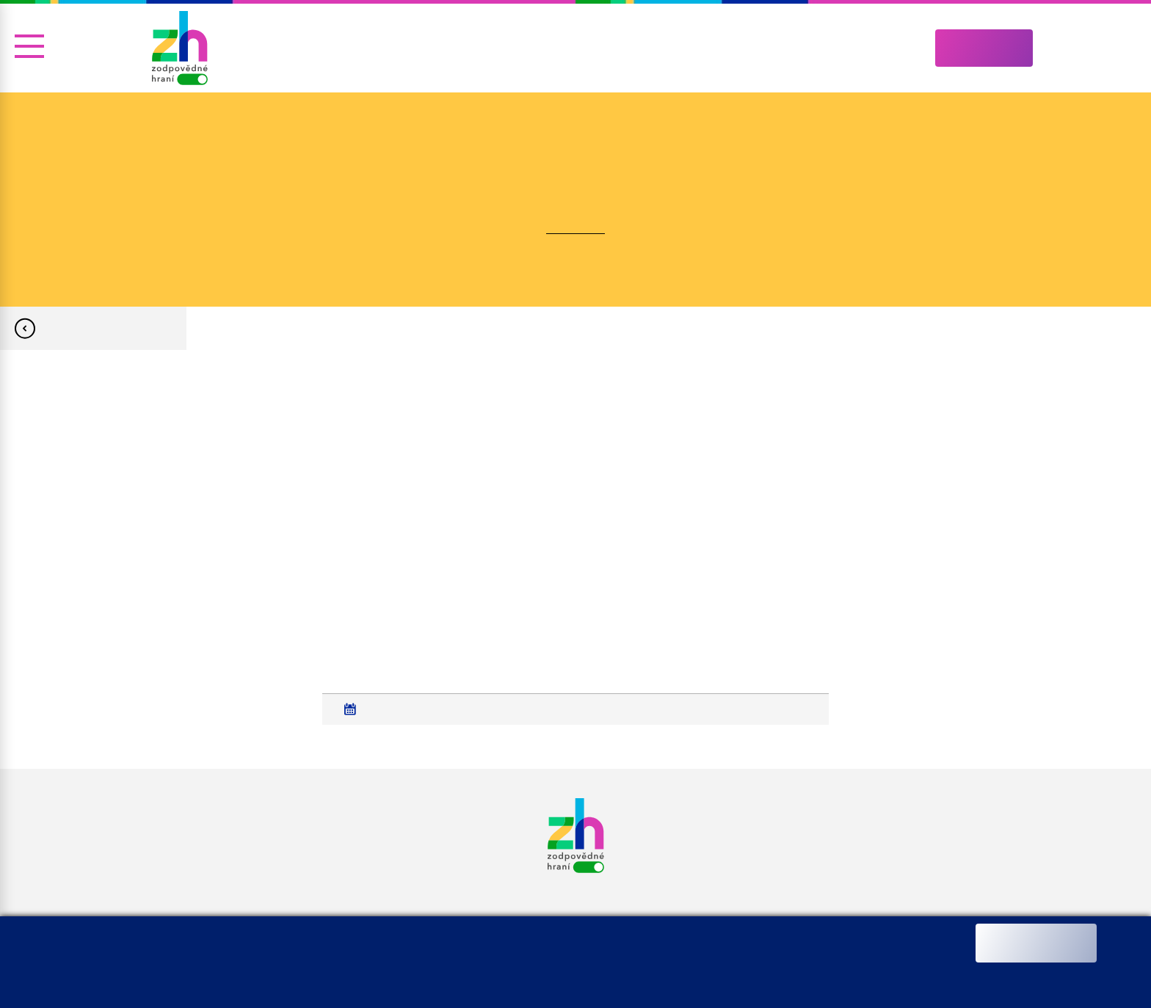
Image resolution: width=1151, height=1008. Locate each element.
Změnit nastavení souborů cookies (547, 976)
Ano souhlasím (1036, 943)
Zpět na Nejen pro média (93, 328)
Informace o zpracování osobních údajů (384, 976)
